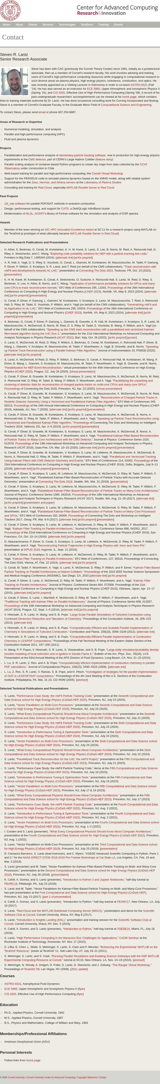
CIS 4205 (59, 92)
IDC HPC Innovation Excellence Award (69, 229)
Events (118, 24)
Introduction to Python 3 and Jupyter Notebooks (93, 879)
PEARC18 (10, 883)
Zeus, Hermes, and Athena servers (53, 182)
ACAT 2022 (65, 337)
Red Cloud (45, 187)
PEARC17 (123, 901)
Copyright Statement (87, 1077)
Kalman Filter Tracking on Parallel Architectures (43, 528)
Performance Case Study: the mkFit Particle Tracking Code (54, 804)
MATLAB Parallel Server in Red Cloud (90, 187)
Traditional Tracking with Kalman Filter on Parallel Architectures (45, 601)
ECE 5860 (93, 88)
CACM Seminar (129, 937)
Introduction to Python (77, 928)
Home (6, 24)
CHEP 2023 (92, 291)
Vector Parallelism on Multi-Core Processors (45, 705)
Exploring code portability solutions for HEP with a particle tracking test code (98, 253)
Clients (33, 24)
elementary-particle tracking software (82, 155)
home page (129, 96)
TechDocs (87, 24)
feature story (104, 159)
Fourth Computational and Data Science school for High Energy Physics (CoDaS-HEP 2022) (87, 835)
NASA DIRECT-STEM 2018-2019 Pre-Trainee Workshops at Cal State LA (69, 857)
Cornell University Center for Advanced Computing (51, 1077)
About (19, 24)
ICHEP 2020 (24, 371)
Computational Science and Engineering (126, 104)
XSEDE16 (123, 928)
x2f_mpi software (15, 203)
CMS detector (37, 159)
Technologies (67, 24)
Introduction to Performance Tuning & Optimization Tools (52, 732)
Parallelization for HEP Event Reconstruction (33, 367)
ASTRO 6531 (139, 84)
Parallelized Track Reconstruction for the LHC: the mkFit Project (57, 759)
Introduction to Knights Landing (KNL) (41, 919)
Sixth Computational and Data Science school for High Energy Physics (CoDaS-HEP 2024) (80, 724)
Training (104, 24)
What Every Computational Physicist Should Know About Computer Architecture (67, 713)
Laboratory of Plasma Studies (102, 182)
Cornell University (16, 1077)
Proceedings (115, 287)
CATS (65, 208)
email (42, 112)
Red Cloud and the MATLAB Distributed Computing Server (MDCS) (59, 910)
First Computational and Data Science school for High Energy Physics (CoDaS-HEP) (93, 892)
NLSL (29, 213)
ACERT (39, 213)
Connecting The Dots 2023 (96, 270)
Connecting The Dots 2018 (55, 481)
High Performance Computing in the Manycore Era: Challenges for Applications (67, 937)
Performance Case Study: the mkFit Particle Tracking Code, (54, 695)
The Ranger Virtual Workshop (131, 965)
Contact (102, 1077)
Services (48, 24)
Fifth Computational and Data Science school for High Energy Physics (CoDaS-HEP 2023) (79, 761)
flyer (81, 988)
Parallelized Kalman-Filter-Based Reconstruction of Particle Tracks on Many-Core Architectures (98, 490)
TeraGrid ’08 (32, 969)
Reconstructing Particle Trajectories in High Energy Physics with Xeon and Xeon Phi (91, 545)
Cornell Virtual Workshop (107, 173)
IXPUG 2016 (32, 549)
